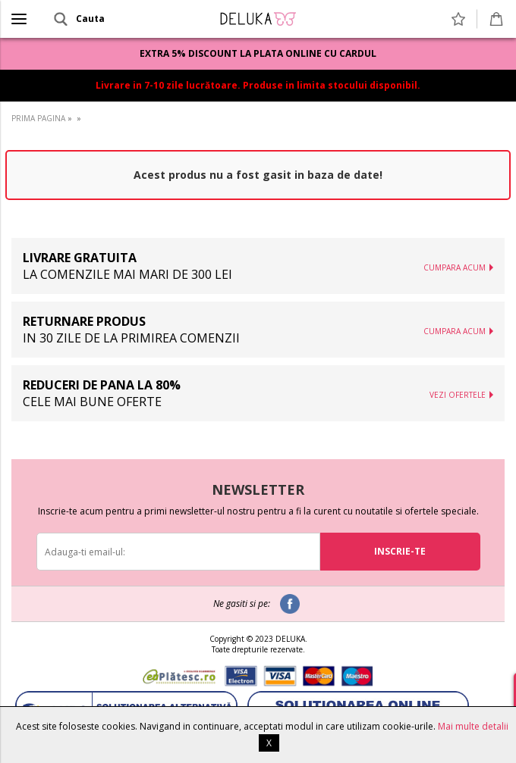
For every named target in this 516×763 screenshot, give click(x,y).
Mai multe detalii (473, 726)
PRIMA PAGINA (38, 118)
